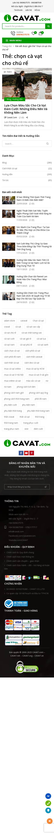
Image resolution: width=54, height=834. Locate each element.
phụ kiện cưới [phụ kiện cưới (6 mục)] (10, 404)
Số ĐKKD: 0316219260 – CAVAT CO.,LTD (25, 589)
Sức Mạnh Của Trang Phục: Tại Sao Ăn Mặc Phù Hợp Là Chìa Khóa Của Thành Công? (33, 230)
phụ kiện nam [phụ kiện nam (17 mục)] (28, 404)
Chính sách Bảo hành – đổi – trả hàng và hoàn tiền (27, 567)
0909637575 (22, 34)
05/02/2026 (22, 236)
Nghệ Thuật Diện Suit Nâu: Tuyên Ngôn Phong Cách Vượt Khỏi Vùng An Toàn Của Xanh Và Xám (34, 213)
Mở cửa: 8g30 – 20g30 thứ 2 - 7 (23, 518)
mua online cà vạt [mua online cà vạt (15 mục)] (12, 380)
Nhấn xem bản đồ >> (18, 514)
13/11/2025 (22, 269)
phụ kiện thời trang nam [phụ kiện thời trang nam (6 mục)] (38, 410)
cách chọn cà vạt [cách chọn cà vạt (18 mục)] (12, 350)
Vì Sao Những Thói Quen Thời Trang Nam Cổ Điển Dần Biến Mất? (33, 198)
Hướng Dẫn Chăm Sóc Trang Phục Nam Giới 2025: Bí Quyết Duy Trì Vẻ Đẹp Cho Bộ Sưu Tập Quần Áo (33, 296)
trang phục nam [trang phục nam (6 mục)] (11, 428)
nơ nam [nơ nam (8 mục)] (7, 386)
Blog (9, 99)
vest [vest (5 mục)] (26, 428)
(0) (21, 117)
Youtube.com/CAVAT (18, 540)
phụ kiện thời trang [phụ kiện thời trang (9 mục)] (13, 410)
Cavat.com (10, 117)
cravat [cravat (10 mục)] (7, 326)
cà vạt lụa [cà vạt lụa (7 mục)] (41, 338)
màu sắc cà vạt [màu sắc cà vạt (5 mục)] (33, 380)
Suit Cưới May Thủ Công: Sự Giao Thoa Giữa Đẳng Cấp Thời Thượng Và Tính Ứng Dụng (34, 246)
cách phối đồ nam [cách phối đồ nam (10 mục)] (12, 356)
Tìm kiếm (48, 26)
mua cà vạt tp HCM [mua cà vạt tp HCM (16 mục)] (35, 368)
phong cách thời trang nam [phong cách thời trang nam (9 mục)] (16, 398)
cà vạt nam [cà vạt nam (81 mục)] (9, 344)
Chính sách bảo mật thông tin (20, 556)
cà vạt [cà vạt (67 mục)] (18, 326)
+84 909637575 (16, 523)
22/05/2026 (22, 203)
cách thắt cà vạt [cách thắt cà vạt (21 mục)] (11, 362)
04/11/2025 (22, 285)
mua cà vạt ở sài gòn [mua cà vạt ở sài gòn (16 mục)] (38, 374)
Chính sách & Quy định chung (20, 552)
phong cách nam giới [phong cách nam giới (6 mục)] (14, 392)
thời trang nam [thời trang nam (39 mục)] (11, 422)
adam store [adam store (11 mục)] (9, 320)
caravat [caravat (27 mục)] (23, 320)
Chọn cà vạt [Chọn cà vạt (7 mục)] (38, 320)
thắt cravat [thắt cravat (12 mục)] (9, 416)
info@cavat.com (16, 531)
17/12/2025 (22, 252)
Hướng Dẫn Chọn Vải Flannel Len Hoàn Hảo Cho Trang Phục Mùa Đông (32, 279)
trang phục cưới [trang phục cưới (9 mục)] (30, 422)
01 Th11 (8, 72)
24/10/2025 (22, 302)
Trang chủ (7, 46)
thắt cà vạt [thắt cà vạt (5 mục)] (25, 416)
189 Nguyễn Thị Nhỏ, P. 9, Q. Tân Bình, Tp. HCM (29, 508)
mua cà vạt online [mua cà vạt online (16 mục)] (12, 368)
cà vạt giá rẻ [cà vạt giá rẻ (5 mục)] (25, 338)
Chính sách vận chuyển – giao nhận (22, 561)
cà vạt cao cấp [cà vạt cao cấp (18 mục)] (33, 326)
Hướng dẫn (17, 99)
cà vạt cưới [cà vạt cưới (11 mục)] (9, 338)
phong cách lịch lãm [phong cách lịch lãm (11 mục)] (26, 386)
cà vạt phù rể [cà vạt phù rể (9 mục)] (26, 344)
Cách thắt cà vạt (9, 168)
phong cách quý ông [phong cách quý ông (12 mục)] (38, 392)
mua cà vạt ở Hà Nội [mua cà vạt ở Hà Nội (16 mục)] (13, 374)
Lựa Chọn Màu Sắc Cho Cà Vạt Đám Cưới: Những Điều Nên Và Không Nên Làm (25, 108)
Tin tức (5, 180)
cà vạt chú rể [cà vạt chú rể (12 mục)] (10, 332)
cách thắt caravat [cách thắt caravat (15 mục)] (34, 356)
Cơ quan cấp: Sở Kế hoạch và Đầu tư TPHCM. (27, 593)
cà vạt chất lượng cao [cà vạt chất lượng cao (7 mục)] (32, 332)
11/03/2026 (22, 220)
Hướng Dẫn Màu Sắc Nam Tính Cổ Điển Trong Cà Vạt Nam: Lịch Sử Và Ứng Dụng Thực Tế (33, 263)
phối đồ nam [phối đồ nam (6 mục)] (41, 398)
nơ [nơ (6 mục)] (47, 380)
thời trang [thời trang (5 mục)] (39, 416)
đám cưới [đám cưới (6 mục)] (38, 428)
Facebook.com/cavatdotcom (22, 535)
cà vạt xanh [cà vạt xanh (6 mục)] (43, 344)
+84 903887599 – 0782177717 (20, 527)
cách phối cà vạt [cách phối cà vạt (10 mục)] (32, 350)
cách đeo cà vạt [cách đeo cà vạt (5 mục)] (31, 362)
